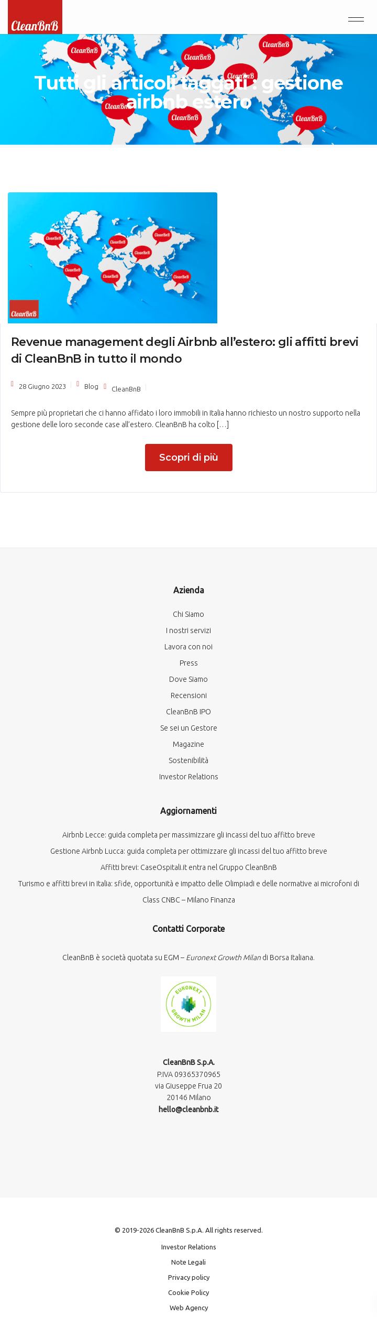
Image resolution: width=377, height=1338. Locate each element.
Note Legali (188, 1262)
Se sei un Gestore (188, 728)
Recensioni (189, 695)
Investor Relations (188, 777)
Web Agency (189, 1307)
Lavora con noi (188, 647)
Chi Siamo (188, 614)
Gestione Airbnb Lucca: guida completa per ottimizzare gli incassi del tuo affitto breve (188, 851)
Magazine (188, 744)
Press (189, 663)
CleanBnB (126, 389)
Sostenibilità (188, 760)
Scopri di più (188, 457)
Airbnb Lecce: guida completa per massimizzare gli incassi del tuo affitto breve (188, 835)
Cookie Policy (188, 1292)
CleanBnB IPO (188, 712)
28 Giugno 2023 (42, 386)
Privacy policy (188, 1277)
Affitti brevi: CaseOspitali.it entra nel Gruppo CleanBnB (189, 867)
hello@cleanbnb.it (188, 1109)
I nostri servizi (188, 630)
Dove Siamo (188, 679)
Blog (91, 386)
